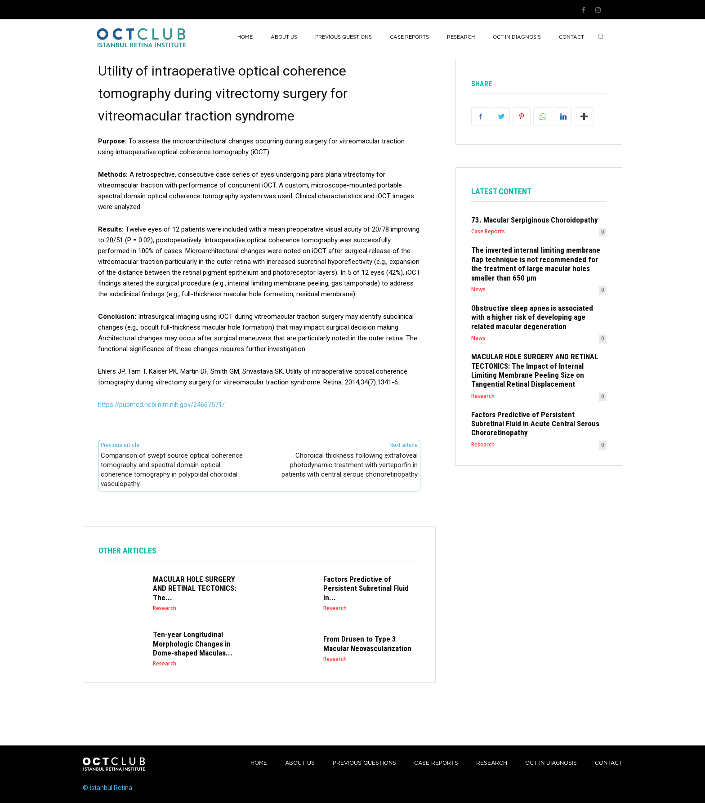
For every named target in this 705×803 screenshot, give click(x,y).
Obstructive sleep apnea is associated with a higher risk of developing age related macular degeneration (532, 317)
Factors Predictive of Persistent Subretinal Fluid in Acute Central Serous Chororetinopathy (535, 423)
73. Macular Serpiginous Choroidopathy (534, 219)
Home (258, 763)
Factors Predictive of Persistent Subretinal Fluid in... (366, 588)
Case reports (436, 763)
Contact (608, 763)
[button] (600, 37)
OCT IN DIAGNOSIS (551, 763)
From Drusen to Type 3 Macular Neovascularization (367, 643)
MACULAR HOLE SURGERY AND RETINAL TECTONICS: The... (194, 588)
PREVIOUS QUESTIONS (364, 763)
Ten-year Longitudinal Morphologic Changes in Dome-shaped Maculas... (192, 643)
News (478, 289)
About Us (300, 763)
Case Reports (488, 231)
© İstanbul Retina (107, 787)
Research (164, 608)
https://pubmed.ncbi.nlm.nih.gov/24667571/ (161, 405)
